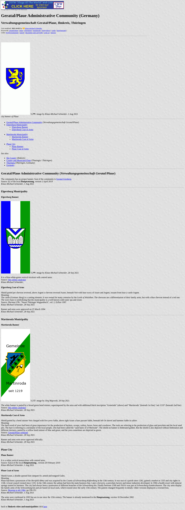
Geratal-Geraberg (63, 179)
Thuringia (10, 163)
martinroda (37, 30)
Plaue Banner (17, 146)
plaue (21, 30)
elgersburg (28, 30)
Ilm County (11, 158)
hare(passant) (61, 30)
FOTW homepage (12, 33)
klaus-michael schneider (33, 28)
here (45, 506)
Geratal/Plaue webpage (18, 432)
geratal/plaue (13, 30)
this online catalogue (17, 280)
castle (54, 30)
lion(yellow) (46, 30)
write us (47, 33)
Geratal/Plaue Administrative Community (24, 122)
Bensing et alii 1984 (16, 490)
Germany (10, 165)
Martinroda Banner (20, 137)
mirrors (53, 33)
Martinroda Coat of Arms (23, 139)
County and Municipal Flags (18, 160)
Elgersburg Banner (20, 127)
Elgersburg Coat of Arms (22, 129)
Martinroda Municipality (17, 134)
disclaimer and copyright (34, 33)
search (22, 33)
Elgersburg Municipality (17, 125)
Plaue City (10, 144)
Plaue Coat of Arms (20, 149)
